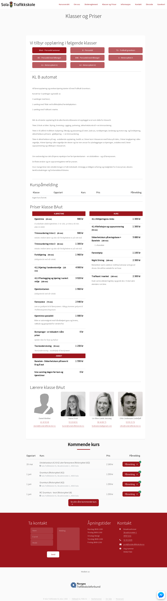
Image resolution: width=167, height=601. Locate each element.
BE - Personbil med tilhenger (49, 58)
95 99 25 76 (130, 422)
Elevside (149, 4)
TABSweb (75, 599)
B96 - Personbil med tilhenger (87, 58)
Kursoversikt (64, 4)
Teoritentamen (96, 599)
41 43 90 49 (44, 422)
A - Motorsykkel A (125, 58)
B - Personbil (87, 50)
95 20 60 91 (73, 422)
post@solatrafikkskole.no (133, 544)
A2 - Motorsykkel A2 (87, 65)
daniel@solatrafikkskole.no (44, 426)
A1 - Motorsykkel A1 (49, 65)
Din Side (109, 599)
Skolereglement (91, 4)
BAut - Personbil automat (49, 50)
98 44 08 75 (101, 422)
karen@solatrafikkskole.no (73, 426)
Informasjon (126, 4)
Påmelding (132, 464)
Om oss (77, 4)
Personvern (120, 599)
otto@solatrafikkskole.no (130, 426)
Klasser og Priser (109, 4)
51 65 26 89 (127, 540)
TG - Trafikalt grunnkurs (125, 50)
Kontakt (138, 4)
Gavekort (161, 4)
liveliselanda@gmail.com (102, 426)
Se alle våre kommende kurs (83, 502)
